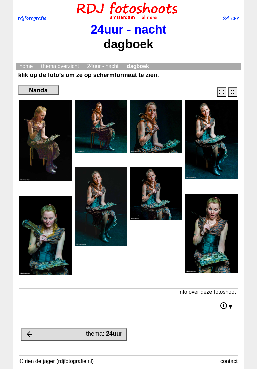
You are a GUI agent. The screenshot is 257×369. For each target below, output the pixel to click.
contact (229, 361)
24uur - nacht (102, 66)
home (26, 66)
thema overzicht (60, 66)
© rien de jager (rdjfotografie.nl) (56, 361)
